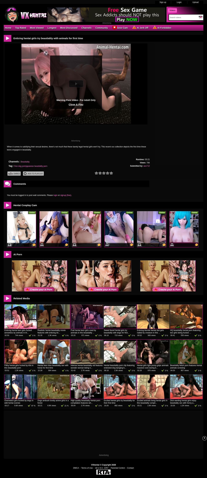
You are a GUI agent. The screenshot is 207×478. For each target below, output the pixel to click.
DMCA (76, 468)
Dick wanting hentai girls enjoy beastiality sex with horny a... (183, 401)
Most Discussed (68, 28)
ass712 (146, 166)
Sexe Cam (120, 27)
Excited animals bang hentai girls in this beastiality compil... (152, 401)
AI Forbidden (161, 27)
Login (179, 2)
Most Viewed (37, 28)
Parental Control (118, 468)
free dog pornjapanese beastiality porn (30, 166)
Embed (14, 173)
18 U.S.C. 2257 (101, 468)
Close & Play (76, 104)
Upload (195, 2)
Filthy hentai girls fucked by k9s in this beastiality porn (18, 366)
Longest (52, 28)
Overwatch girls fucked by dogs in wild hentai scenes (18, 401)
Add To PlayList (33, 173)
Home (8, 28)
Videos (172, 10)
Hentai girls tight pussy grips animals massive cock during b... (153, 366)
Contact (130, 468)
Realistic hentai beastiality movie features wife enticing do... (51, 331)
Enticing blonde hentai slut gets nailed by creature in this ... (150, 331)
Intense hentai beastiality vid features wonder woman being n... (87, 366)
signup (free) (65, 195)
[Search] (183, 17)
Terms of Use (87, 468)
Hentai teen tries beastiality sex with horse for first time (53, 366)
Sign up (163, 2)
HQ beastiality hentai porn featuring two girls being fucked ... (185, 331)
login (55, 195)
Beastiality (25, 162)
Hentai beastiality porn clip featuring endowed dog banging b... (119, 366)
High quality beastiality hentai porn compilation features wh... (85, 401)
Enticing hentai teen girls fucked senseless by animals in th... (18, 331)
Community (101, 28)
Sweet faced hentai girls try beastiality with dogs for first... (116, 331)
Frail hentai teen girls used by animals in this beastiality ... (83, 331)
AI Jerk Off (140, 27)
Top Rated (20, 28)
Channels (86, 28)
